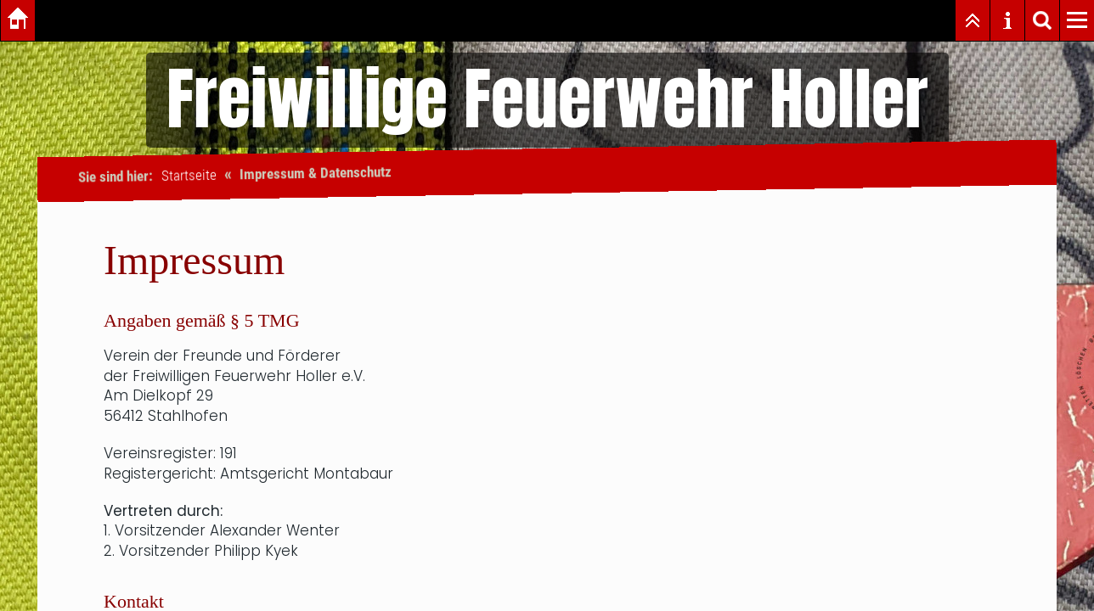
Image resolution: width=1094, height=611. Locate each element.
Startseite (189, 175)
